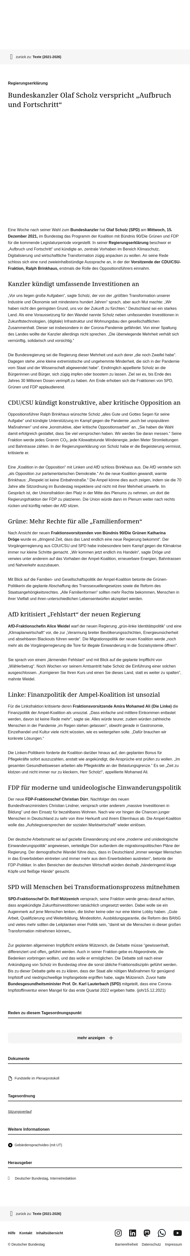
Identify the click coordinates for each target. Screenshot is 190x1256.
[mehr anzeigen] (95, 1037)
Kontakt (25, 1233)
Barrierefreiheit (126, 1244)
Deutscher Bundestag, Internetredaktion (45, 1178)
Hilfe (11, 1233)
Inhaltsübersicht (49, 1233)
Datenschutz (151, 1244)
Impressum (173, 1244)
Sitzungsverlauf (20, 1112)
